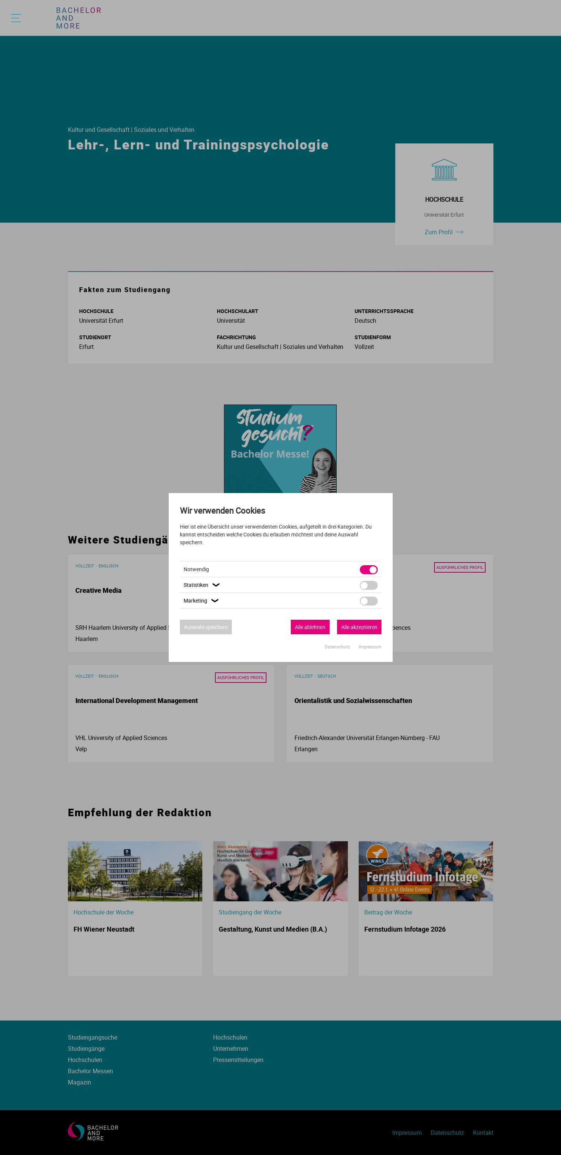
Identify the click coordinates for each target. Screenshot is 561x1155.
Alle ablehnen (310, 627)
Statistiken (203, 584)
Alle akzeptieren (359, 627)
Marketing (202, 600)
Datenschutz (338, 647)
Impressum (370, 647)
